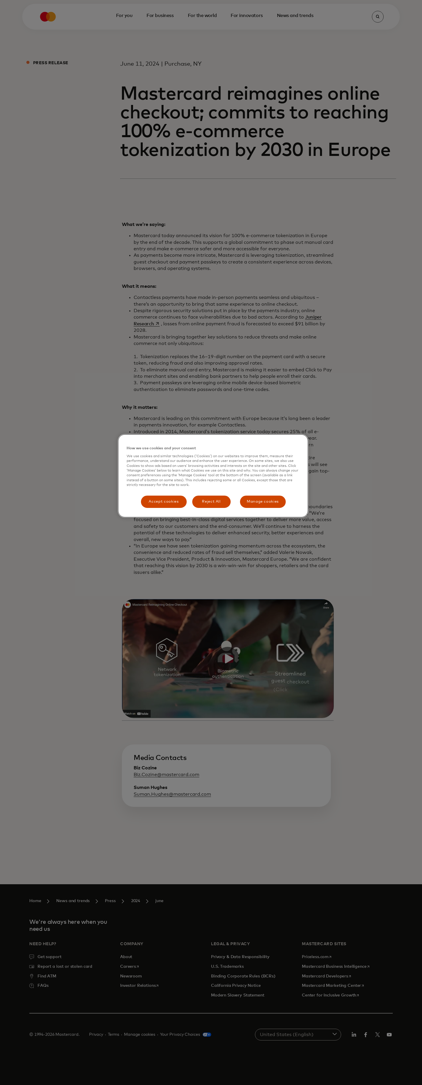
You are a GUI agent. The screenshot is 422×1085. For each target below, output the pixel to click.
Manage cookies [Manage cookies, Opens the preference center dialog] (263, 502)
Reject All (211, 502)
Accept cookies (163, 502)
